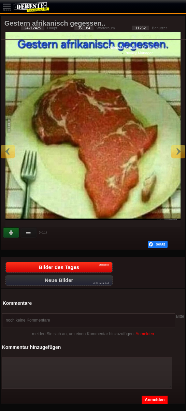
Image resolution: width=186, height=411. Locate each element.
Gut (11, 232)
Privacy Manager (139, 53)
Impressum (157, 47)
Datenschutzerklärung (126, 47)
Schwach (28, 232)
